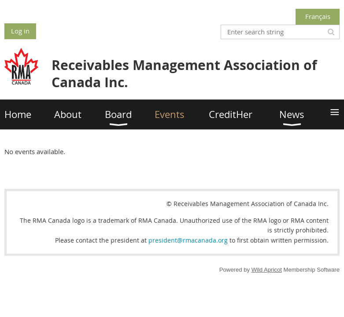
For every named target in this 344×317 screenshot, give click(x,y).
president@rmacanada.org (188, 240)
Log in (20, 30)
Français (317, 16)
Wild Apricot (267, 269)
